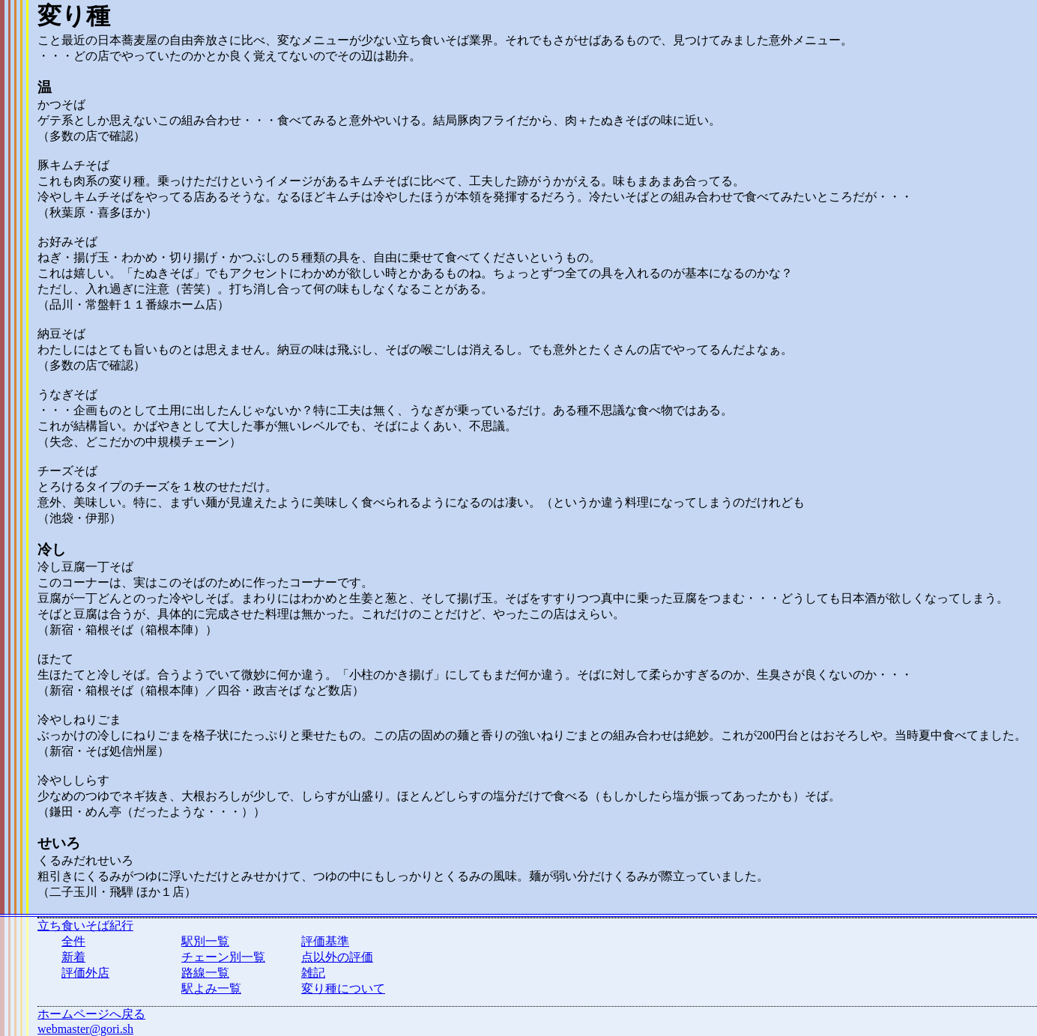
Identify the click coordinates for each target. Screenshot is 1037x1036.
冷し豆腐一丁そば (85, 566)
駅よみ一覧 (211, 988)
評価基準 (325, 941)
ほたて (55, 658)
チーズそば (67, 470)
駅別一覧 (205, 941)
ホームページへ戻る (91, 1014)
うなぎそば (67, 394)
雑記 (313, 972)
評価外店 (85, 972)
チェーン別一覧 (223, 957)
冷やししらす (73, 780)
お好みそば (67, 241)
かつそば (61, 104)
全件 (73, 941)
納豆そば (61, 333)
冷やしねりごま (79, 719)
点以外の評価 (337, 957)
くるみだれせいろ (85, 860)
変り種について (343, 988)
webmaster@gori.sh (85, 1029)
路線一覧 (205, 972)
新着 (73, 957)
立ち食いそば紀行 (85, 925)
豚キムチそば (73, 165)
